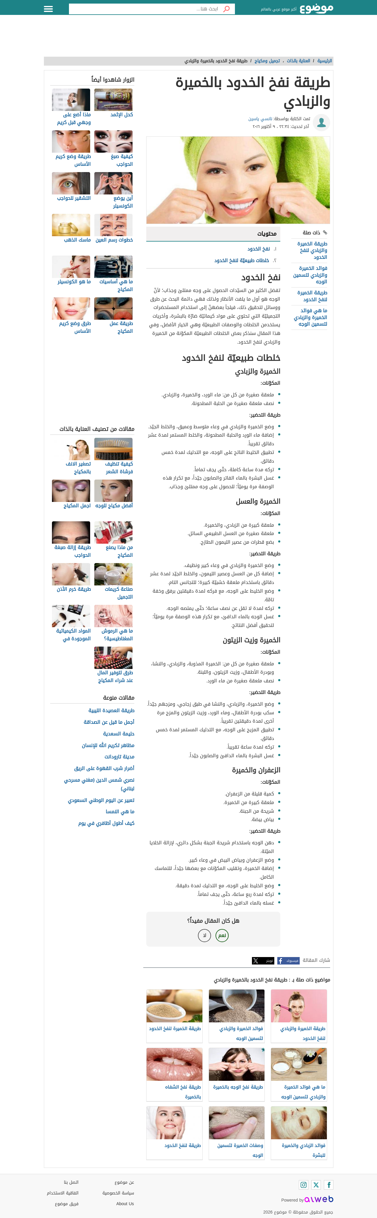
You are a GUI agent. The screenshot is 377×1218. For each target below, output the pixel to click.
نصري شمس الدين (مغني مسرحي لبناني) (99, 784)
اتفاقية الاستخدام (63, 1193)
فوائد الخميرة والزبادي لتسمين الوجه (310, 275)
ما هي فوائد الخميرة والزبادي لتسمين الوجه (310, 317)
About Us (125, 1204)
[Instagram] (303, 1185)
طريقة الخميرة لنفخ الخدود (312, 296)
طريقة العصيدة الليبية (111, 711)
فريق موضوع (67, 1204)
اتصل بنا (71, 1182)
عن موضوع (124, 1182)
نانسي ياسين (260, 119)
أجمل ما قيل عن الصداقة (109, 722)
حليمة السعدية (118, 734)
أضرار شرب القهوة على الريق (104, 768)
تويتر (269, 961)
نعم (222, 935)
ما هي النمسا (120, 812)
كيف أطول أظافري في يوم (106, 823)
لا (204, 935)
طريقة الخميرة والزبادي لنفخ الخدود (312, 250)
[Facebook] (328, 1185)
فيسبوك (292, 961)
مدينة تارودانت (119, 757)
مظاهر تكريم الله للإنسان (108, 745)
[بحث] (226, 9)
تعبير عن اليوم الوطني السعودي (101, 800)
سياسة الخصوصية (118, 1193)
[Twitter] (316, 1185)
